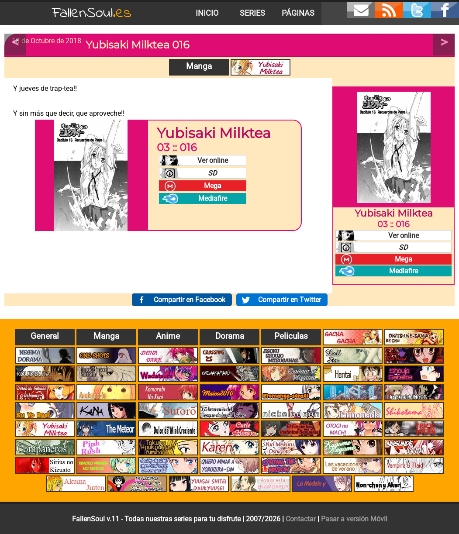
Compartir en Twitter (289, 300)
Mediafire (212, 198)
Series (252, 13)
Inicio (207, 13)
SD (212, 173)
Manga (199, 66)
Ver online (212, 160)
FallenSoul (91, 13)
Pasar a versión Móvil (354, 519)
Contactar (301, 519)
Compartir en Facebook (189, 300)
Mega (212, 186)
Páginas (298, 13)
